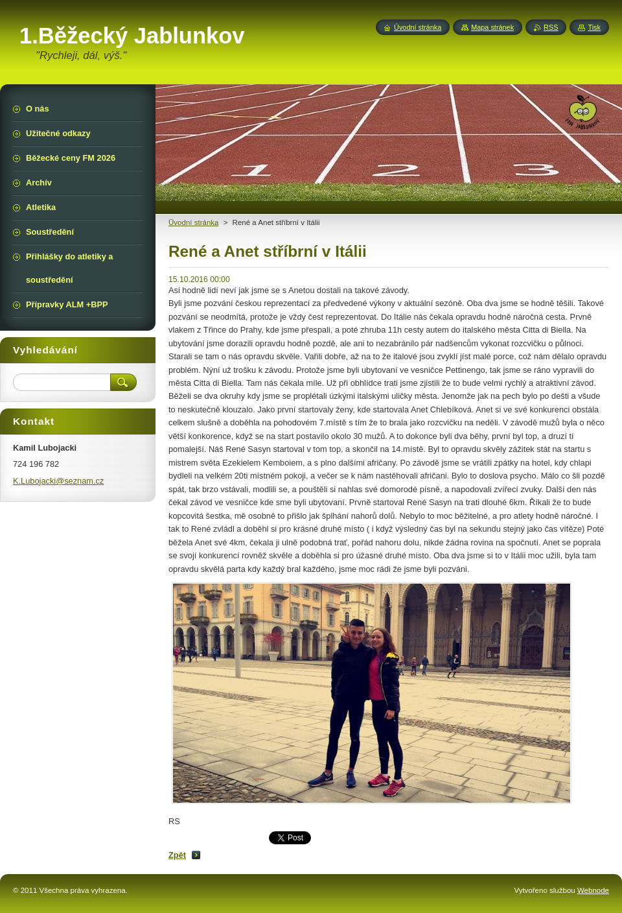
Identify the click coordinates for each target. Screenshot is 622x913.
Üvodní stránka (193, 222)
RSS (551, 27)
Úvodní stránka (417, 27)
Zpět (177, 855)
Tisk (594, 27)
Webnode (593, 890)
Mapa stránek (492, 27)
